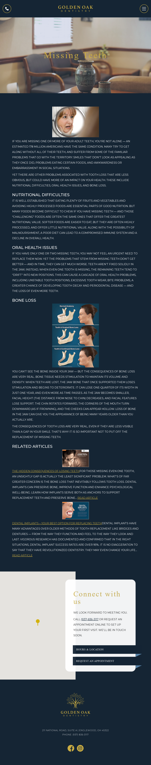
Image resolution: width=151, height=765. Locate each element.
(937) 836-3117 (81, 619)
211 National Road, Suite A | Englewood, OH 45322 (75, 730)
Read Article (87, 497)
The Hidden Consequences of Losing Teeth (46, 471)
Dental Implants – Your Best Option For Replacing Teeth (57, 523)
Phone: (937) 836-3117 (75, 734)
